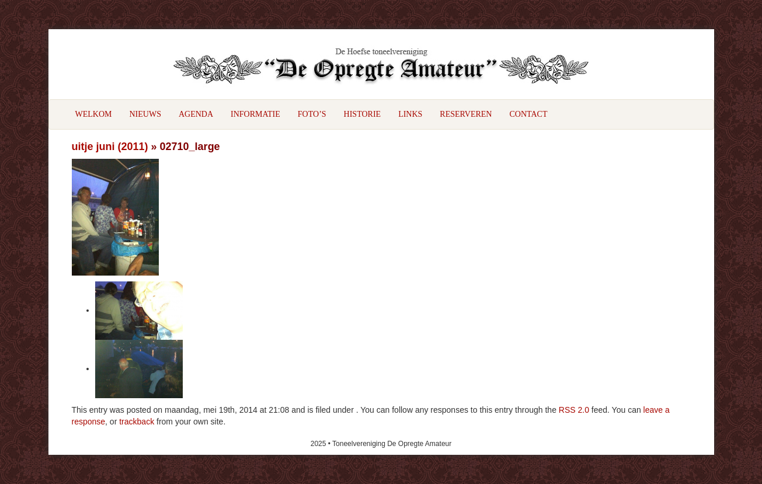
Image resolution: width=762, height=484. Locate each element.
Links (410, 114)
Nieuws (145, 114)
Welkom (93, 114)
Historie (362, 114)
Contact (528, 114)
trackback (136, 421)
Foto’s (312, 114)
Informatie (255, 114)
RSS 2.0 (574, 410)
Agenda (196, 114)
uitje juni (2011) (110, 146)
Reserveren (466, 114)
